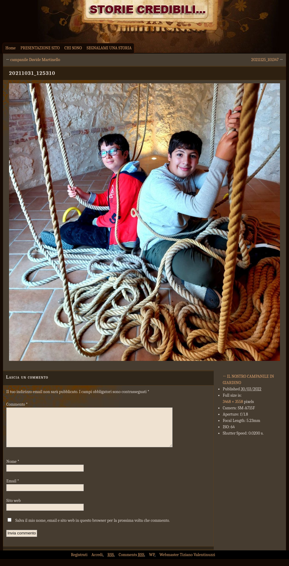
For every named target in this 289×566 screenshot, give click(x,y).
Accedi (97, 561)
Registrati (79, 561)
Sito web (13, 507)
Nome (12, 468)
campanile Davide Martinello (35, 59)
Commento (17, 404)
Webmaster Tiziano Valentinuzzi (187, 561)
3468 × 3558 (233, 401)
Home (10, 48)
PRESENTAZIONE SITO (40, 48)
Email (12, 488)
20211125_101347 (265, 59)
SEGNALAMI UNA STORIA (109, 48)
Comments (131, 561)
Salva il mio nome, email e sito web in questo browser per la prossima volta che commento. (92, 527)
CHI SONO (73, 48)
